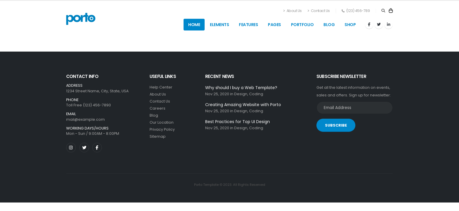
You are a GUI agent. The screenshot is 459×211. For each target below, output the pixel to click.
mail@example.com (85, 119)
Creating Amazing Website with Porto (243, 105)
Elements (219, 25)
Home (194, 25)
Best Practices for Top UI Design (237, 122)
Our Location (162, 122)
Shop (350, 25)
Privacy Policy (162, 129)
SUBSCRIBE (336, 125)
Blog (329, 25)
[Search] (383, 11)
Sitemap (158, 136)
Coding (256, 93)
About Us (292, 10)
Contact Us (318, 10)
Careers (157, 108)
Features (248, 25)
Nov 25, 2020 (217, 93)
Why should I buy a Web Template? (241, 88)
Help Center (161, 87)
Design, (241, 93)
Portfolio (302, 25)
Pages (274, 25)
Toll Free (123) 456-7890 (88, 105)
